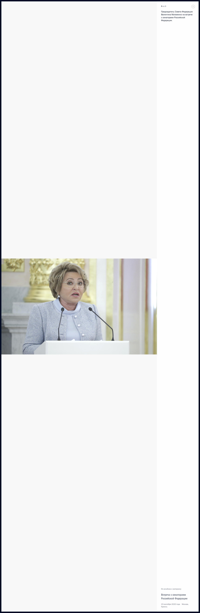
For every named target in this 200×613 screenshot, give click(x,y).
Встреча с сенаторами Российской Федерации (174, 596)
